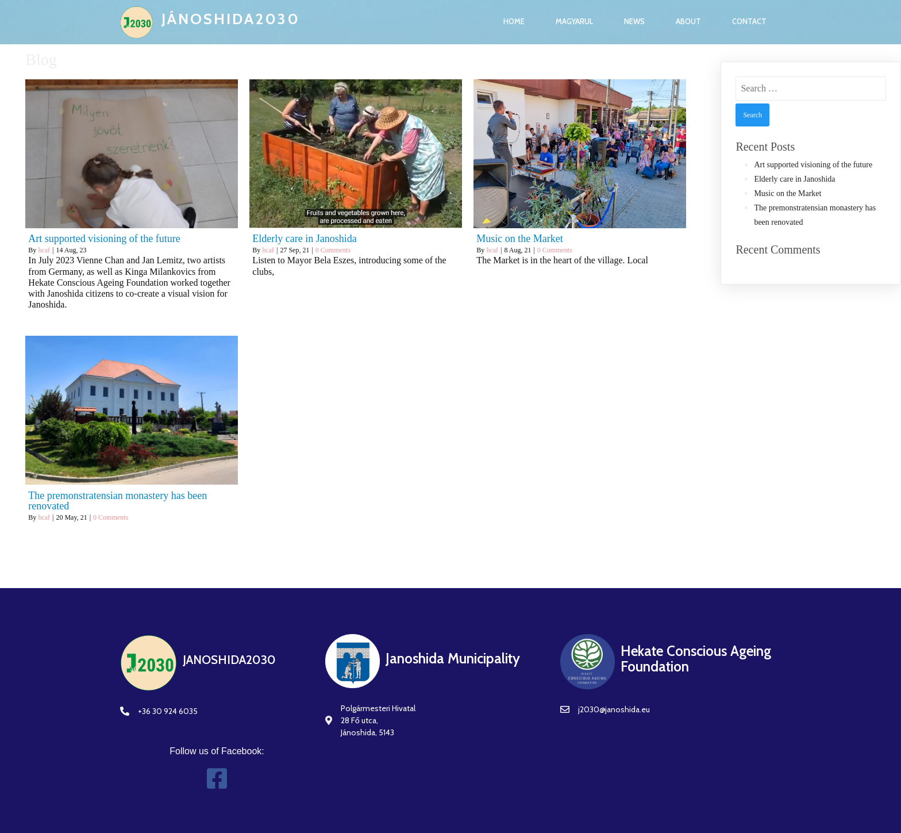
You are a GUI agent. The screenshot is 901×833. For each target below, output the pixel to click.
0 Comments (333, 250)
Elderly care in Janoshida (794, 179)
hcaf (44, 250)
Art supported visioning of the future (813, 164)
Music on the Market (787, 193)
